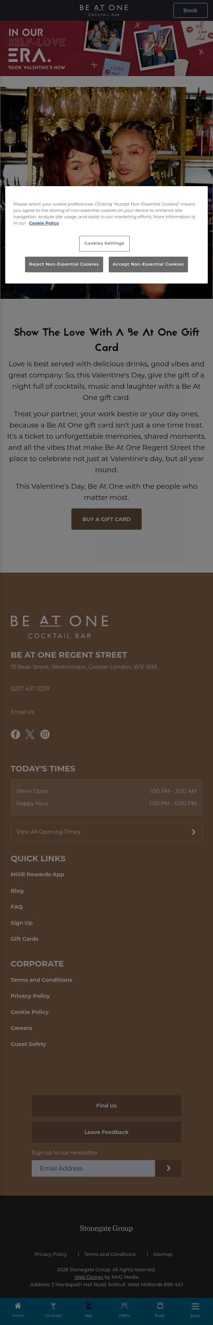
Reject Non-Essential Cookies (64, 264)
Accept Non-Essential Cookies (148, 264)
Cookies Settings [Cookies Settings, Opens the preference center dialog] (104, 243)
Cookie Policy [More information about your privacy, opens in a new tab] (44, 223)
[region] (106, 235)
